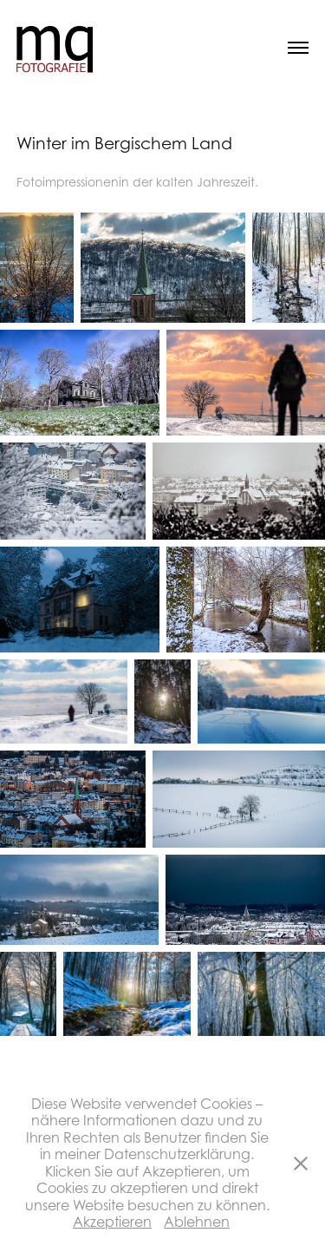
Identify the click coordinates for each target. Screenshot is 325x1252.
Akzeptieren (112, 1221)
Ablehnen (197, 1221)
